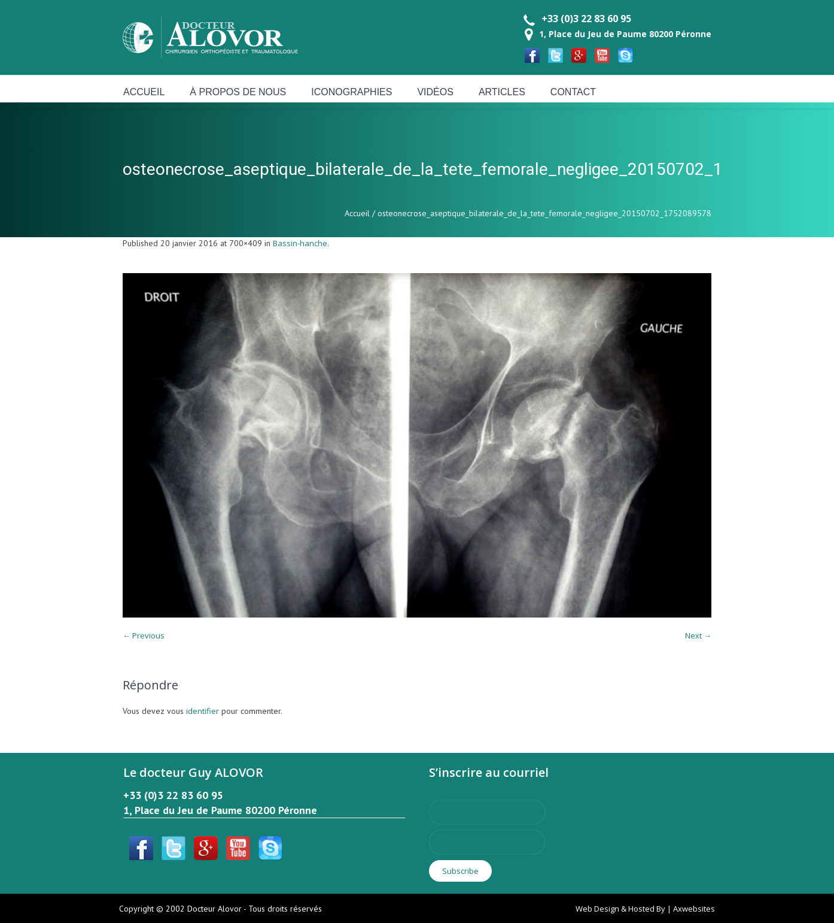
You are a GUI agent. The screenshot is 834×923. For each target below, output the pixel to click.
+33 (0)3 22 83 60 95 (586, 18)
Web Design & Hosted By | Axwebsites (645, 908)
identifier (202, 711)
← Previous (144, 635)
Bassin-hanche (300, 243)
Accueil (357, 213)
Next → (698, 635)
